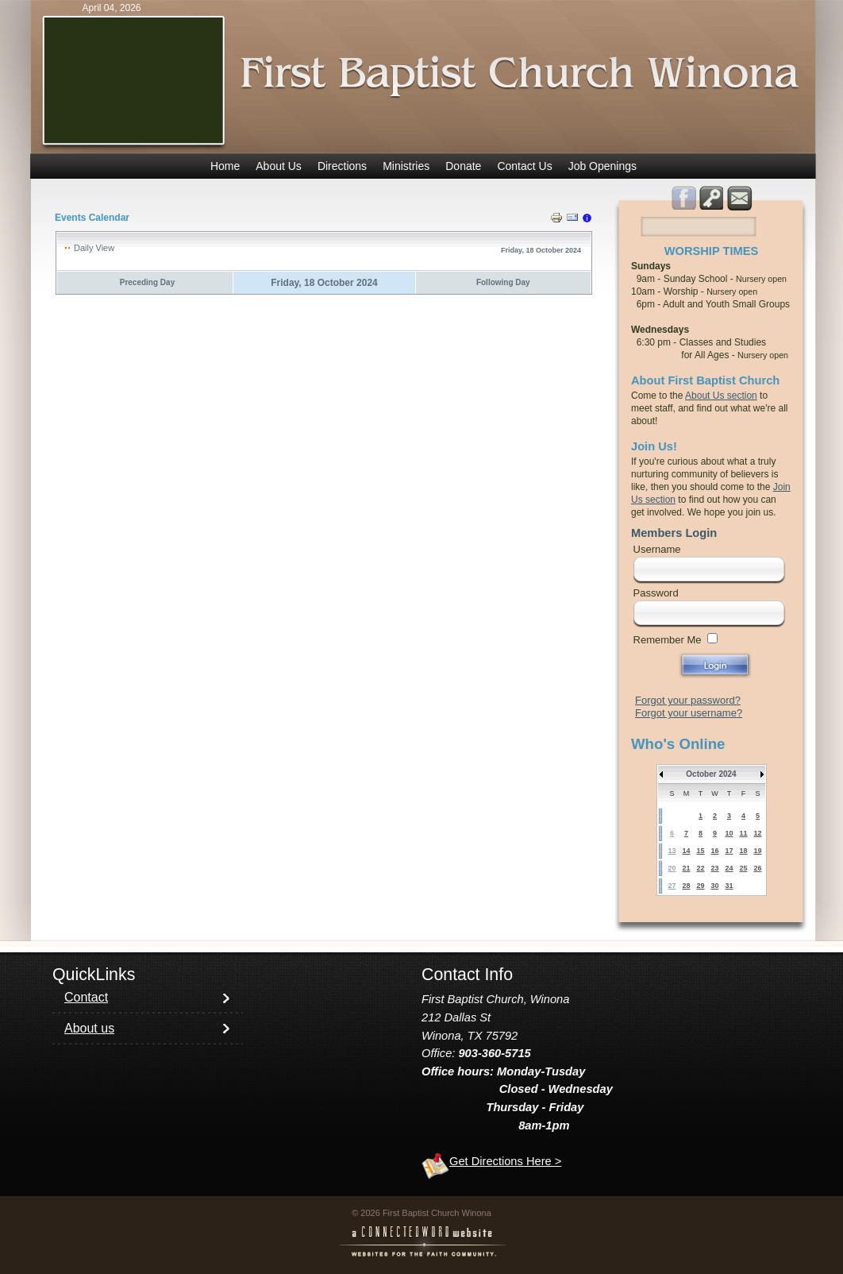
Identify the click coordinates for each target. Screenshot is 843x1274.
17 (729, 851)
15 (700, 851)
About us (89, 1028)
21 (686, 868)
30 (714, 886)
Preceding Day (147, 282)
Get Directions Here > (505, 1161)
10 (729, 833)
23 (714, 868)
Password (656, 593)
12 (757, 833)
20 (672, 868)
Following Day (503, 282)
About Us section (721, 395)
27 (672, 886)
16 (714, 851)
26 (757, 868)
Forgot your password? (688, 700)
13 (672, 851)
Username (657, 549)
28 (686, 886)
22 (700, 868)
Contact (86, 997)
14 (686, 851)
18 (743, 851)
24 (729, 868)
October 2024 (711, 774)
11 (743, 833)
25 (743, 868)
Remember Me (667, 640)
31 (729, 886)
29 (700, 886)
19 (757, 851)
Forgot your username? (688, 713)
